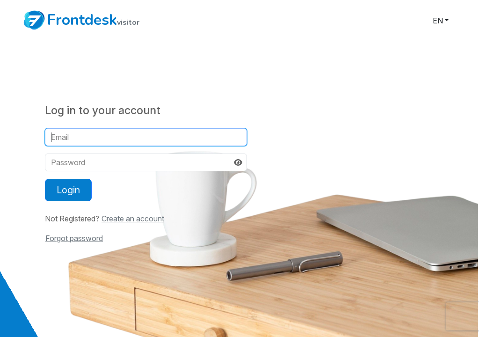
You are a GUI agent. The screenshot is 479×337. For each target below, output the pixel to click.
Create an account (133, 218)
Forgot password (74, 238)
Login (68, 190)
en (438, 20)
